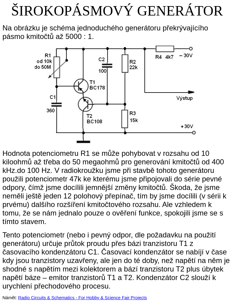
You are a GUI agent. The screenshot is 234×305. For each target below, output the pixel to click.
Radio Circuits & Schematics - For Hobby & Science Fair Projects (82, 297)
